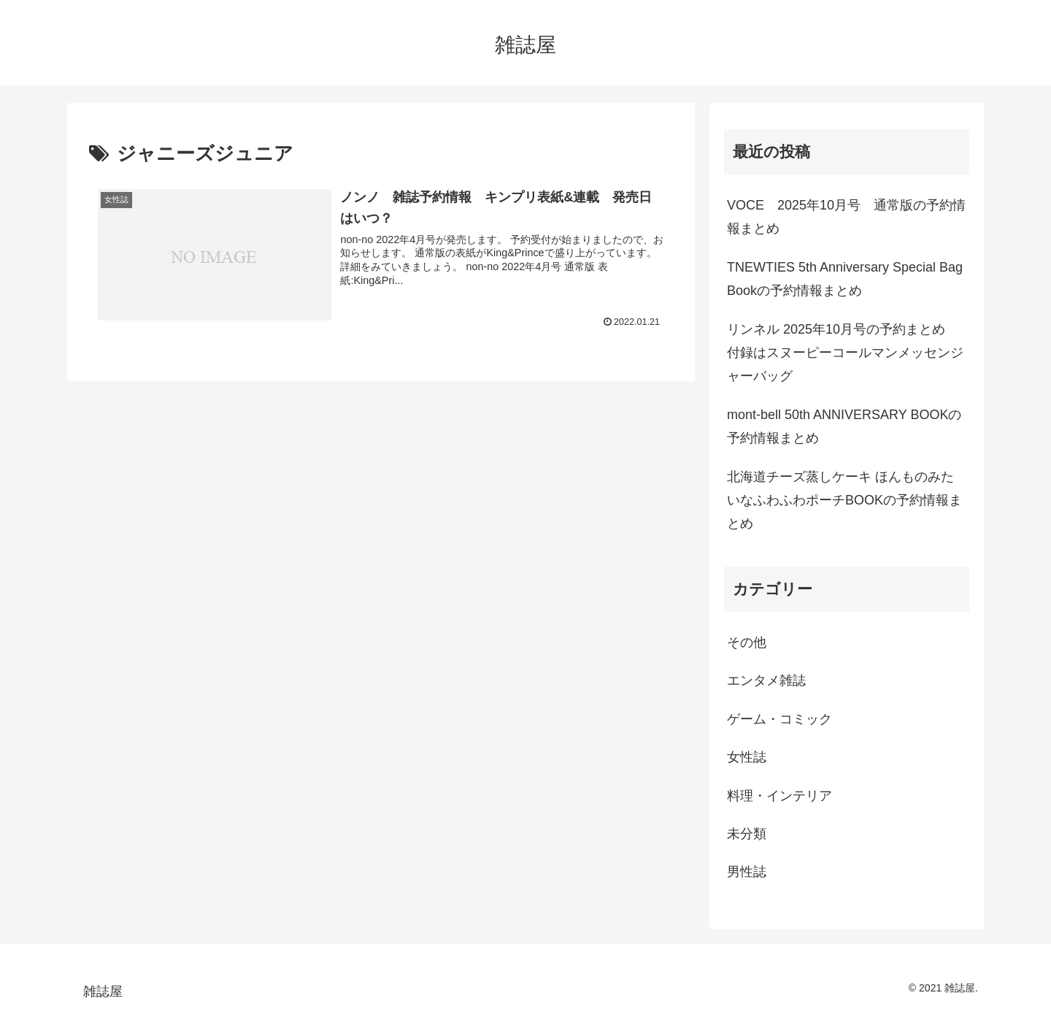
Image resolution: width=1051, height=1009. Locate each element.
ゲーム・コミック (779, 719)
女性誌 (746, 757)
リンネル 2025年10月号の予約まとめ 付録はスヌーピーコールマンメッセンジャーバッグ (845, 353)
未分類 (746, 833)
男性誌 (746, 871)
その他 (746, 642)
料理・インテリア (779, 796)
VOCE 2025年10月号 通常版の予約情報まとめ (846, 217)
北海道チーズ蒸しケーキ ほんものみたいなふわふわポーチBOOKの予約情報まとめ (844, 500)
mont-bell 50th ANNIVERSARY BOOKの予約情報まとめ (844, 426)
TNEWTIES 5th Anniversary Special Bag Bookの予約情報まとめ (845, 279)
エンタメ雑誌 (766, 680)
